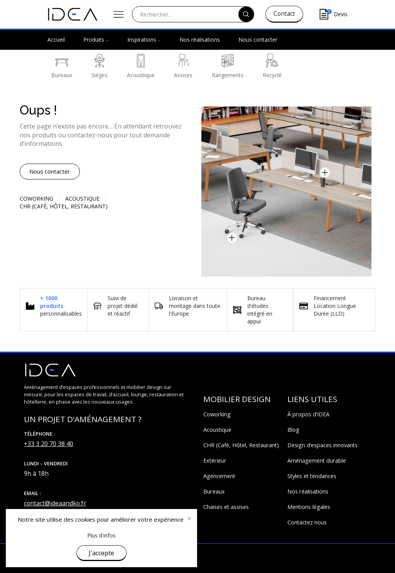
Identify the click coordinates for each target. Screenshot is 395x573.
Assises (183, 66)
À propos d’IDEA (308, 414)
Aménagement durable (316, 460)
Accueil (56, 39)
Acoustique (141, 66)
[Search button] (246, 14)
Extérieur (214, 460)
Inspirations (144, 39)
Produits (96, 39)
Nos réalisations (199, 39)
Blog (293, 429)
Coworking (36, 198)
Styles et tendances (311, 476)
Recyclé (272, 66)
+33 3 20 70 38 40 (48, 443)
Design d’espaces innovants (322, 445)
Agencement (219, 476)
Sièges (99, 66)
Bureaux (61, 66)
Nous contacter (257, 39)
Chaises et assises (226, 506)
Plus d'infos (101, 535)
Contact (284, 14)
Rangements (227, 66)
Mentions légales (308, 506)
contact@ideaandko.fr (55, 503)
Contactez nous (307, 522)
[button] (50, 171)
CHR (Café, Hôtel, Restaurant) (241, 445)
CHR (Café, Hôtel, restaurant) (64, 206)
